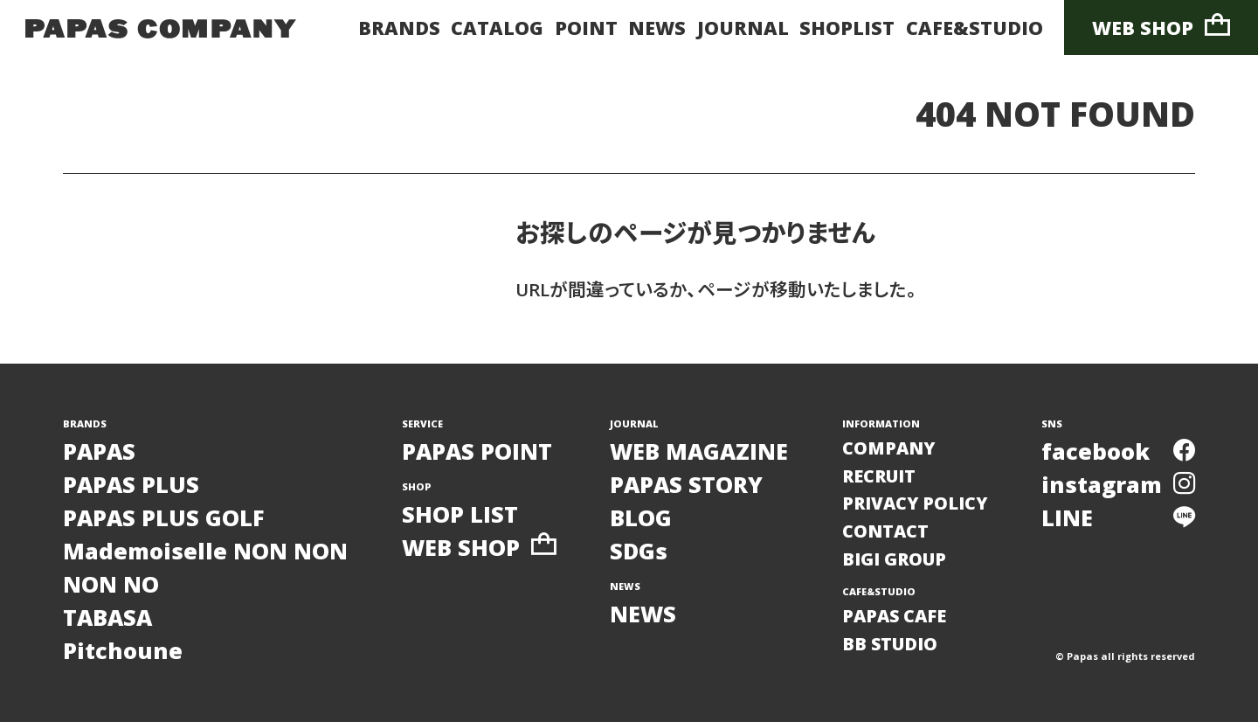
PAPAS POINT (477, 451)
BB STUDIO (889, 644)
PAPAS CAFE (894, 616)
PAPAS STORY (686, 484)
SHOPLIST (847, 27)
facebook (1118, 451)
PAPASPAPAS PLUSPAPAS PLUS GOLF (164, 484)
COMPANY (888, 448)
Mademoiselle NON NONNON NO (205, 567)
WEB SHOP (1161, 27)
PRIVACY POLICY (914, 503)
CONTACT (885, 531)
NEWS (657, 27)
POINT (586, 27)
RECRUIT (879, 476)
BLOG (641, 517)
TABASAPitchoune (123, 633)
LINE (1118, 517)
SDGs (638, 551)
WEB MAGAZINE (699, 451)
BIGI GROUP (894, 559)
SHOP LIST (460, 514)
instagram (1118, 484)
